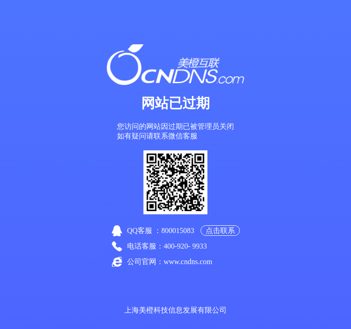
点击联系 (220, 230)
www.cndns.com (188, 261)
